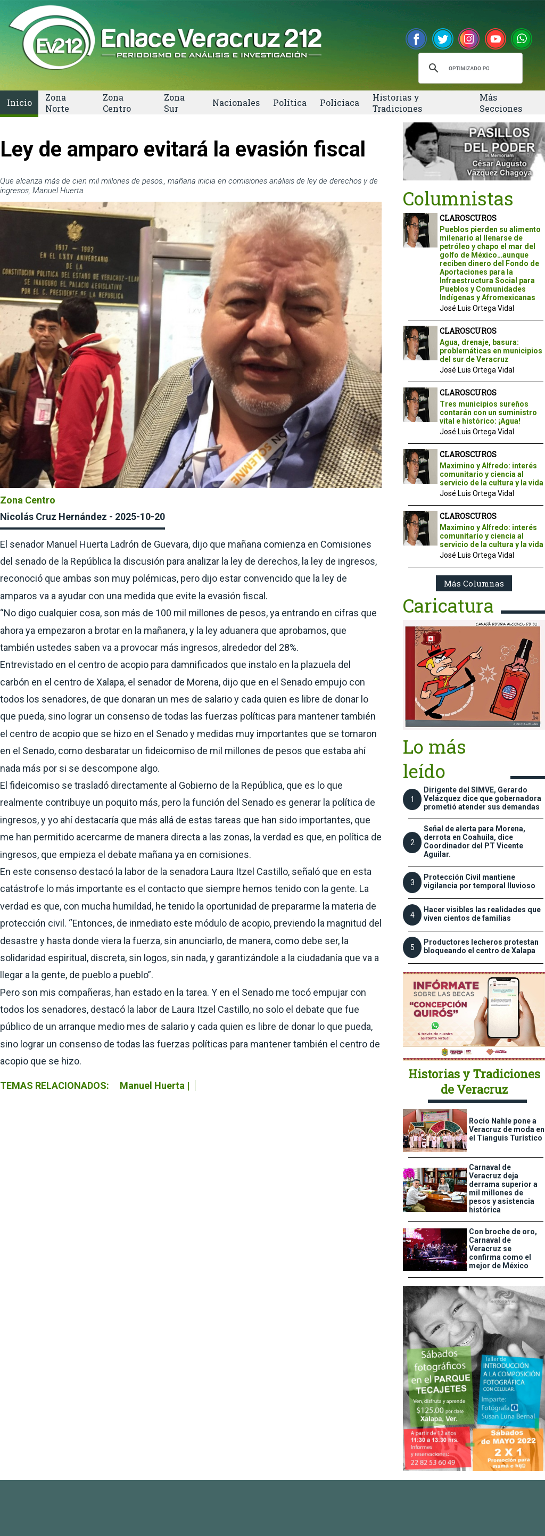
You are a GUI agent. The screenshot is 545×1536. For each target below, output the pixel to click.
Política (290, 102)
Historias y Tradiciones (397, 103)
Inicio (19, 102)
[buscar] (469, 68)
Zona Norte (57, 103)
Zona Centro (117, 103)
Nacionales (236, 102)
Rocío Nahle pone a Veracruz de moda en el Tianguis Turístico (506, 1129)
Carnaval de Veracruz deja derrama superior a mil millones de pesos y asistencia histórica (503, 1188)
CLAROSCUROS (468, 218)
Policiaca (339, 102)
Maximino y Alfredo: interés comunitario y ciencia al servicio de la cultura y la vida (491, 474)
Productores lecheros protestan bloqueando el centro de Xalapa (481, 946)
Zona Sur (174, 103)
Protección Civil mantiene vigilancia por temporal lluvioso (479, 881)
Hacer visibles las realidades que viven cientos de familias (482, 913)
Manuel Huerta (152, 1085)
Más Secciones (501, 103)
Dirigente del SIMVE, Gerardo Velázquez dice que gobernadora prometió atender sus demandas (482, 798)
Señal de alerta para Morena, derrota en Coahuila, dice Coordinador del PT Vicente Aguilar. (474, 841)
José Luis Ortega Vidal (477, 308)
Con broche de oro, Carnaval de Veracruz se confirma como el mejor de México (503, 1248)
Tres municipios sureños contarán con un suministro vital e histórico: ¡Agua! (488, 412)
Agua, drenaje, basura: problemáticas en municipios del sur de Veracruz (491, 351)
